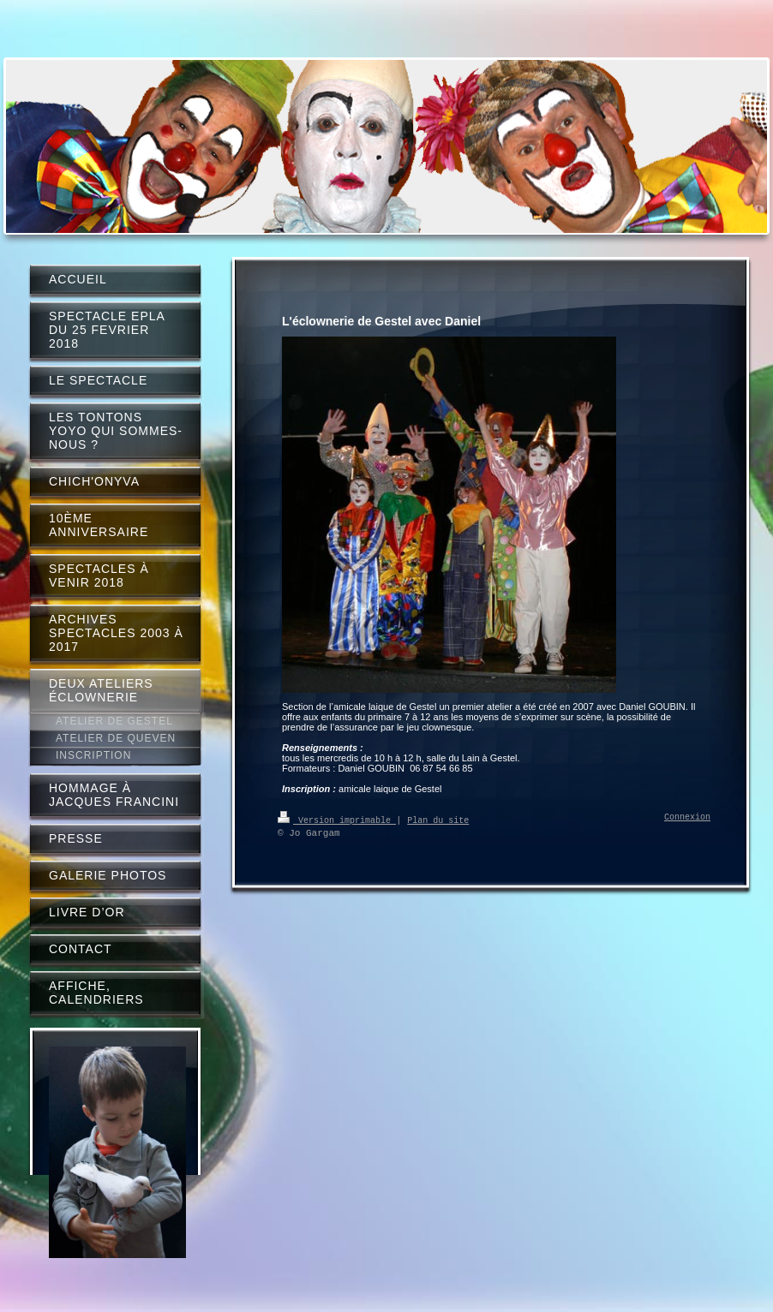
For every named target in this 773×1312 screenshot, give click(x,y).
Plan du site (438, 820)
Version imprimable (337, 820)
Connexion (687, 818)
